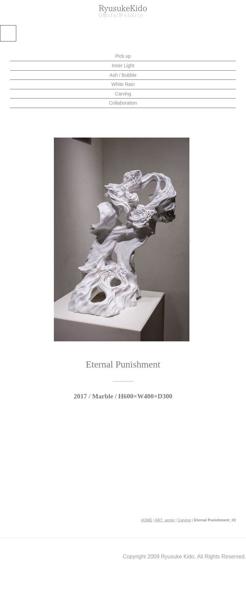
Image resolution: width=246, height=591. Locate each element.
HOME (146, 520)
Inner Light (123, 65)
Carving (123, 93)
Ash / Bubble (122, 75)
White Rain (123, 84)
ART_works (165, 520)
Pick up (123, 56)
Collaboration (123, 103)
